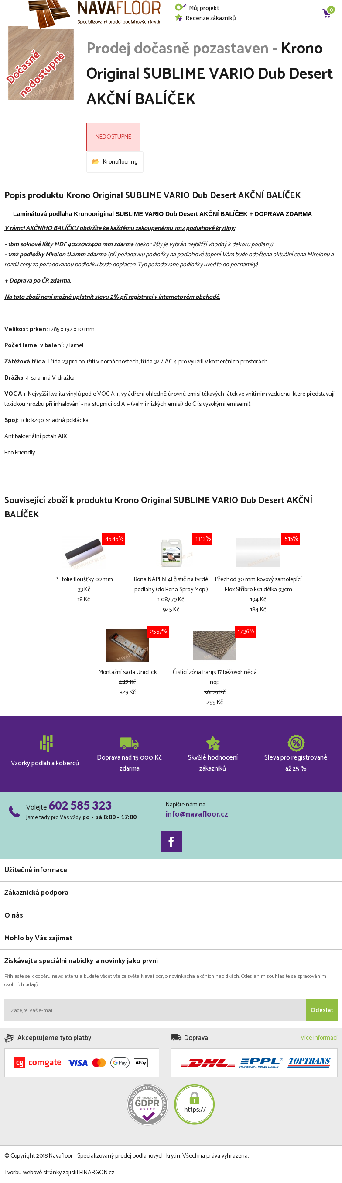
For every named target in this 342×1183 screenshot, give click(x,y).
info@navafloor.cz (197, 814)
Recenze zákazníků (205, 19)
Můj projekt (196, 8)
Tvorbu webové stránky (33, 1173)
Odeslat (322, 1010)
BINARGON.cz (96, 1173)
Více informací (319, 1038)
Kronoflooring (120, 162)
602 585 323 (80, 805)
